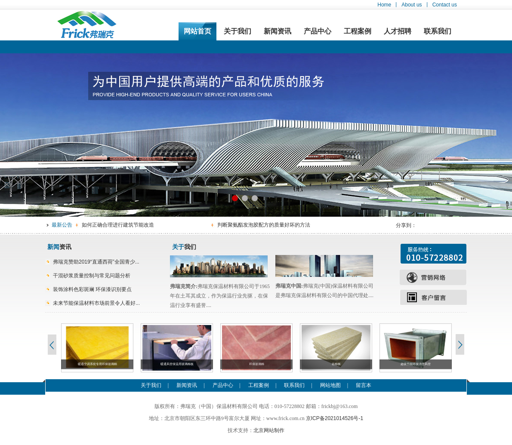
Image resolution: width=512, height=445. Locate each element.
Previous (51, 344)
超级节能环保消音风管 (416, 363)
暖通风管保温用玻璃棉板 (177, 363)
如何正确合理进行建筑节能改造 (118, 225)
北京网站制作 (268, 430)
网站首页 (197, 31)
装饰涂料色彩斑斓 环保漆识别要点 (92, 289)
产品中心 (317, 31)
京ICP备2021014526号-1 (334, 418)
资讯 (59, 246)
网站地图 (330, 385)
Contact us (444, 5)
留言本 (363, 385)
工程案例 (357, 31)
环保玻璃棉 (256, 363)
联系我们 (437, 31)
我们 (184, 246)
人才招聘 (397, 31)
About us (411, 5)
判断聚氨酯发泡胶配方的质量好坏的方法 (263, 225)
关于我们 (237, 31)
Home (384, 5)
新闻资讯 (277, 31)
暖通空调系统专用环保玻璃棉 (97, 363)
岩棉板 (336, 363)
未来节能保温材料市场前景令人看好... (96, 303)
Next (460, 344)
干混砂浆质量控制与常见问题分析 (91, 276)
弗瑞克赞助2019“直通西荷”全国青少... (96, 262)
